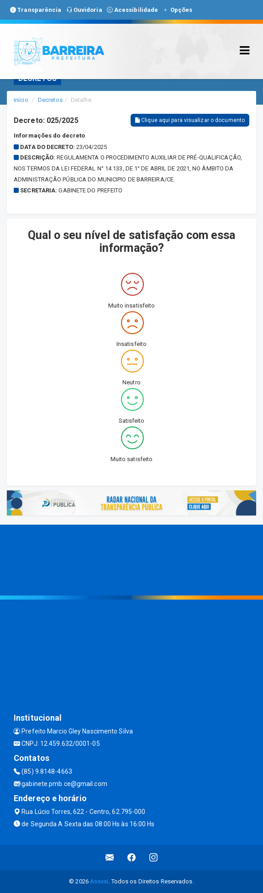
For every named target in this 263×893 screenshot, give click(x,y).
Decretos (50, 99)
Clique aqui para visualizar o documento (190, 120)
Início (21, 99)
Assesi (99, 881)
